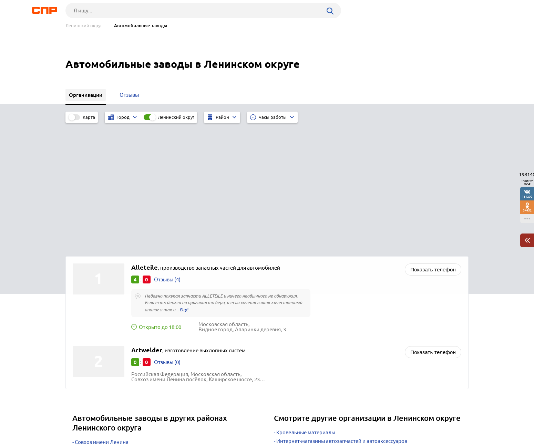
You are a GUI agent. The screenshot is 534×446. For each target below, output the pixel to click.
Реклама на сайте (169, 420)
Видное (84, 323)
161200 (527, 196)
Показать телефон (433, 142)
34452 (527, 210)
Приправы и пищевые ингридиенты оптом (328, 344)
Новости (121, 420)
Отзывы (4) (167, 152)
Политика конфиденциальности (158, 440)
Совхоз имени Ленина (102, 314)
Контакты (219, 420)
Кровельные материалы (305, 305)
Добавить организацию (437, 420)
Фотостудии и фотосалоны (309, 336)
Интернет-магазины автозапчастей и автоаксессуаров (341, 313)
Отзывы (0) (167, 235)
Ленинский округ (83, 25)
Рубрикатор (78, 420)
